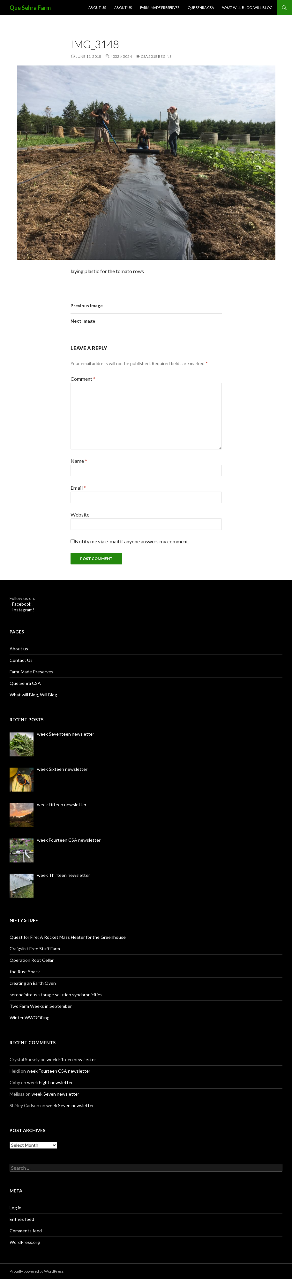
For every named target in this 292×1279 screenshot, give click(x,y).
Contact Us (21, 660)
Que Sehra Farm (30, 7)
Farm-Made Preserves (159, 7)
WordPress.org (25, 1242)
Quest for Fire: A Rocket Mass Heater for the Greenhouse (68, 937)
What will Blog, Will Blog (247, 7)
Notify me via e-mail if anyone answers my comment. (130, 541)
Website (80, 514)
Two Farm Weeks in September (41, 1006)
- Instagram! (22, 609)
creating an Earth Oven (33, 983)
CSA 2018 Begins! (157, 56)
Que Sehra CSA (201, 7)
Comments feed (26, 1230)
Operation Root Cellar (32, 960)
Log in (15, 1207)
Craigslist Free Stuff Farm (35, 948)
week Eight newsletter (50, 1082)
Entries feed (22, 1219)
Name (79, 461)
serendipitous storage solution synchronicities (56, 994)
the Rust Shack (25, 971)
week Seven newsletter (55, 1094)
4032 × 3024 (121, 56)
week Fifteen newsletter (71, 1059)
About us (97, 7)
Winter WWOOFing (29, 1017)
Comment (83, 379)
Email (78, 488)
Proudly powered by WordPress (37, 1271)
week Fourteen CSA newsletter (58, 1071)
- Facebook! (21, 604)
